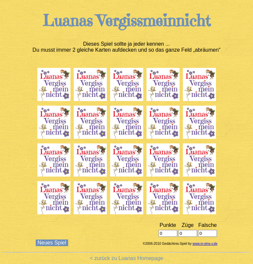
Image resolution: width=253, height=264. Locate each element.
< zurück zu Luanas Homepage (126, 258)
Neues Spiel (52, 242)
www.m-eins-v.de (204, 243)
